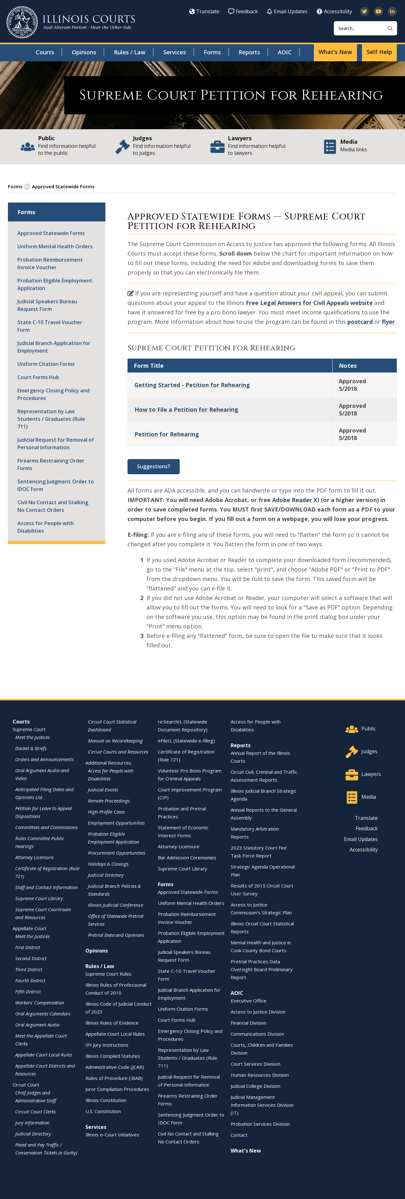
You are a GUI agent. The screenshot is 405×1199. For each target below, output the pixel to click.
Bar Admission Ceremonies (187, 857)
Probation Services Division (260, 1123)
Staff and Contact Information (46, 887)
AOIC (285, 52)
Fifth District (28, 991)
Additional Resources (108, 762)
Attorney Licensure (34, 857)
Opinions (84, 52)
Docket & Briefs (31, 748)
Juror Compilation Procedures (117, 1089)
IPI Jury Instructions (106, 1044)
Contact (239, 1134)
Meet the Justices (32, 737)
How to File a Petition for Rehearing (186, 409)
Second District (31, 958)
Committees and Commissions (46, 827)
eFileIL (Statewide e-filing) (186, 740)
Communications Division (257, 1033)
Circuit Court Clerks (35, 1111)
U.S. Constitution (103, 1111)
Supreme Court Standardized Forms (137, 186)
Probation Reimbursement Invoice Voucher (50, 263)
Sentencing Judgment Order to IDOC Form (55, 485)
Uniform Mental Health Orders (55, 246)
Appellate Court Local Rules (43, 1054)
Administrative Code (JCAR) (114, 1066)
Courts (45, 52)
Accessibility (334, 11)
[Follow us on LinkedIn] (392, 11)
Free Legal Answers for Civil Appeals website (309, 302)
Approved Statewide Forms (59, 186)
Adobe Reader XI (295, 499)
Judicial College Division (255, 1085)
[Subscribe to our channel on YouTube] (378, 11)
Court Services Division (255, 1063)
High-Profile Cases (106, 811)
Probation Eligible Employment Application (54, 284)
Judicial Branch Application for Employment (53, 346)
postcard (360, 321)
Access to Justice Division (258, 1011)
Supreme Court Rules (108, 973)
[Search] (365, 28)
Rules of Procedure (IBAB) (114, 1078)
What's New (335, 52)
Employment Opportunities (116, 822)
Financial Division (248, 1022)
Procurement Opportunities (116, 852)
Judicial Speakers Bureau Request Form (47, 305)
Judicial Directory (33, 1133)
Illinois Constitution (105, 1100)
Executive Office (248, 1000)
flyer (388, 321)
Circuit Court (26, 1084)
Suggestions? (153, 466)
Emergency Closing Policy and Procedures (53, 394)
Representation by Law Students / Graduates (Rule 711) (51, 419)
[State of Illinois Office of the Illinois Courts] (70, 22)
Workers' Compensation (39, 1002)
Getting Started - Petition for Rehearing (192, 384)
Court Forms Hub (38, 376)
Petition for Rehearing (166, 434)
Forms (212, 52)
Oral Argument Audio (37, 1024)
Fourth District (30, 980)
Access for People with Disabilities (45, 526)
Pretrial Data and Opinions (116, 934)
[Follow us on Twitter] (364, 11)
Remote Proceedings (109, 800)
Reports (249, 52)
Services (174, 52)
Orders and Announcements (44, 759)
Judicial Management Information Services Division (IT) (262, 1104)
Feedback (243, 11)
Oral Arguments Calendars (42, 1013)
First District (27, 947)
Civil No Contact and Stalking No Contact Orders (52, 506)
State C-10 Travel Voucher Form (49, 325)
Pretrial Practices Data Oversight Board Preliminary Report (262, 969)
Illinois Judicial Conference (115, 904)
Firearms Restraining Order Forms (50, 464)
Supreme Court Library (39, 898)
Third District (28, 969)
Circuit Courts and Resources (118, 751)
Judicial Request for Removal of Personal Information (55, 443)
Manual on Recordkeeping (115, 740)
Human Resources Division (260, 1074)
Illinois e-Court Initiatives (112, 1134)
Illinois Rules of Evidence (112, 1022)
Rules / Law (130, 52)
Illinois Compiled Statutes (112, 1055)
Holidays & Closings (108, 863)
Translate (204, 11)
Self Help (379, 52)
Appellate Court (30, 928)
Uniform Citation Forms (46, 363)
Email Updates (287, 11)
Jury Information (32, 1122)
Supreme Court (29, 729)
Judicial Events (103, 789)
